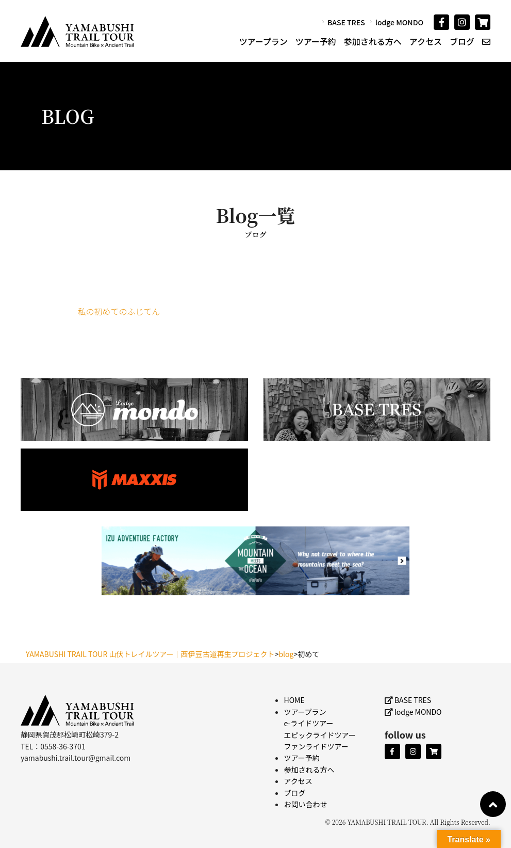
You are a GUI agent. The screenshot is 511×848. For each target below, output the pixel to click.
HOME (294, 700)
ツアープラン (263, 41)
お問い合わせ (305, 804)
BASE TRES (346, 22)
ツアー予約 (315, 41)
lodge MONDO (399, 22)
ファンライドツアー (316, 746)
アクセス (425, 41)
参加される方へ (373, 41)
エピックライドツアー (320, 735)
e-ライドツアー (309, 723)
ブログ (462, 41)
